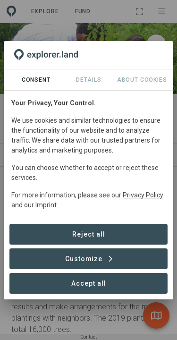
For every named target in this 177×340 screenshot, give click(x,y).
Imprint (46, 205)
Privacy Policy (143, 195)
